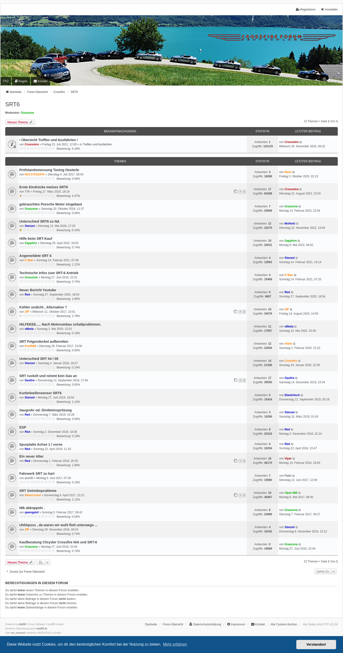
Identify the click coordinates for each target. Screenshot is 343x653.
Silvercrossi (33, 495)
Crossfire (291, 360)
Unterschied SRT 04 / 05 (38, 359)
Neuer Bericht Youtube (37, 290)
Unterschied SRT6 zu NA (39, 221)
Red (27, 294)
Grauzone (27, 112)
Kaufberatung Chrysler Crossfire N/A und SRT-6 (58, 542)
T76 (27, 191)
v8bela (29, 329)
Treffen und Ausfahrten (97, 144)
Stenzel (30, 226)
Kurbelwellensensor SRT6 (40, 393)
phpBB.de (42, 628)
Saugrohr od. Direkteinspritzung (45, 410)
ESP (22, 427)
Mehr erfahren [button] (175, 644)
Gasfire (30, 380)
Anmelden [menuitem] (329, 9)
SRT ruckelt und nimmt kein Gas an (48, 376)
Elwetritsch (292, 395)
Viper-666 (291, 493)
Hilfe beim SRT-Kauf (35, 238)
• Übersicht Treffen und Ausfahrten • (48, 140)
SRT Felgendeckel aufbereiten (43, 341)
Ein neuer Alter (31, 456)
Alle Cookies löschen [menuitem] (284, 624)
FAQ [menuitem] (6, 81)
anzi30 (29, 478)
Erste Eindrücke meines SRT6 (43, 187)
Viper (288, 458)
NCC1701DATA (35, 174)
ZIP (27, 311)
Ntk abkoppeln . (32, 508)
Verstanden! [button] (316, 644)
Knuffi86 (30, 346)
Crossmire (32, 144)
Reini (288, 172)
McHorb (290, 223)
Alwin (288, 343)
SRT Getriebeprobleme (37, 491)
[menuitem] (21, 81)
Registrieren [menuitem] (306, 9)
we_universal (18, 633)
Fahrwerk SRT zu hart (37, 473)
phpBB (22, 624)
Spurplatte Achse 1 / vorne (40, 444)
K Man (29, 260)
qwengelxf (32, 512)
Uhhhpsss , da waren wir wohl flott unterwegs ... (58, 525)
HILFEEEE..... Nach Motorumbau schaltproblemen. (60, 324)
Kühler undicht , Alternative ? (43, 307)
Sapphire (31, 243)
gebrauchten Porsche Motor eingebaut (50, 204)
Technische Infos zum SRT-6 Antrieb (48, 273)
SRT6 (12, 104)
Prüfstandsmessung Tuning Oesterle (49, 170)
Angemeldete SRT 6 (35, 256)
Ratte (288, 475)
